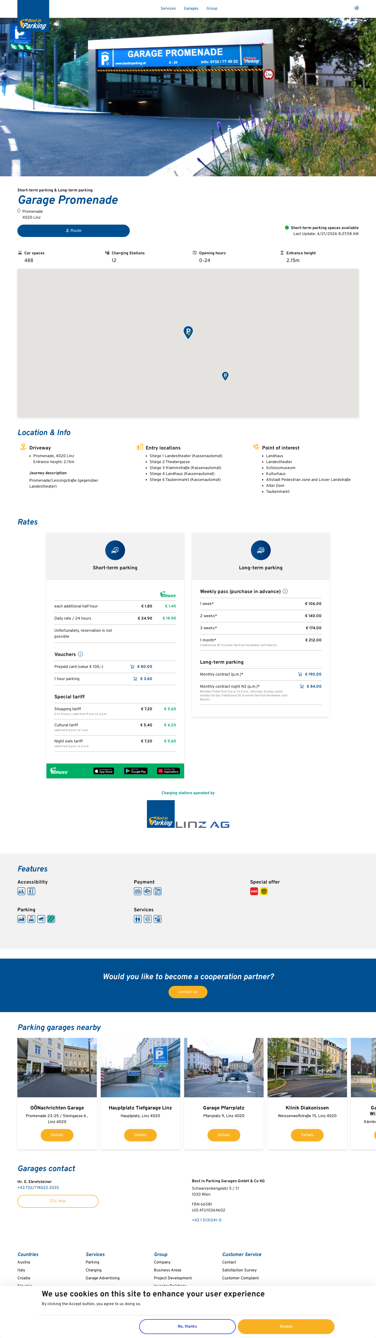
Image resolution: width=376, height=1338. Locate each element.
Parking (92, 1262)
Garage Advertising (103, 1278)
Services (168, 8)
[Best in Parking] (33, 16)
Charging (94, 1270)
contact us (188, 992)
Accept (286, 1326)
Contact (229, 1262)
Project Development (173, 1278)
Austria (23, 1262)
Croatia (23, 1278)
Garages (191, 8)
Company (162, 1262)
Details (57, 1135)
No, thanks (187, 1326)
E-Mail (58, 1201)
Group (211, 8)
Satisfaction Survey (239, 1270)
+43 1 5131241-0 (206, 1220)
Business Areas (167, 1270)
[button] (188, 333)
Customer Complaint (240, 1278)
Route (73, 230)
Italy (21, 1270)
